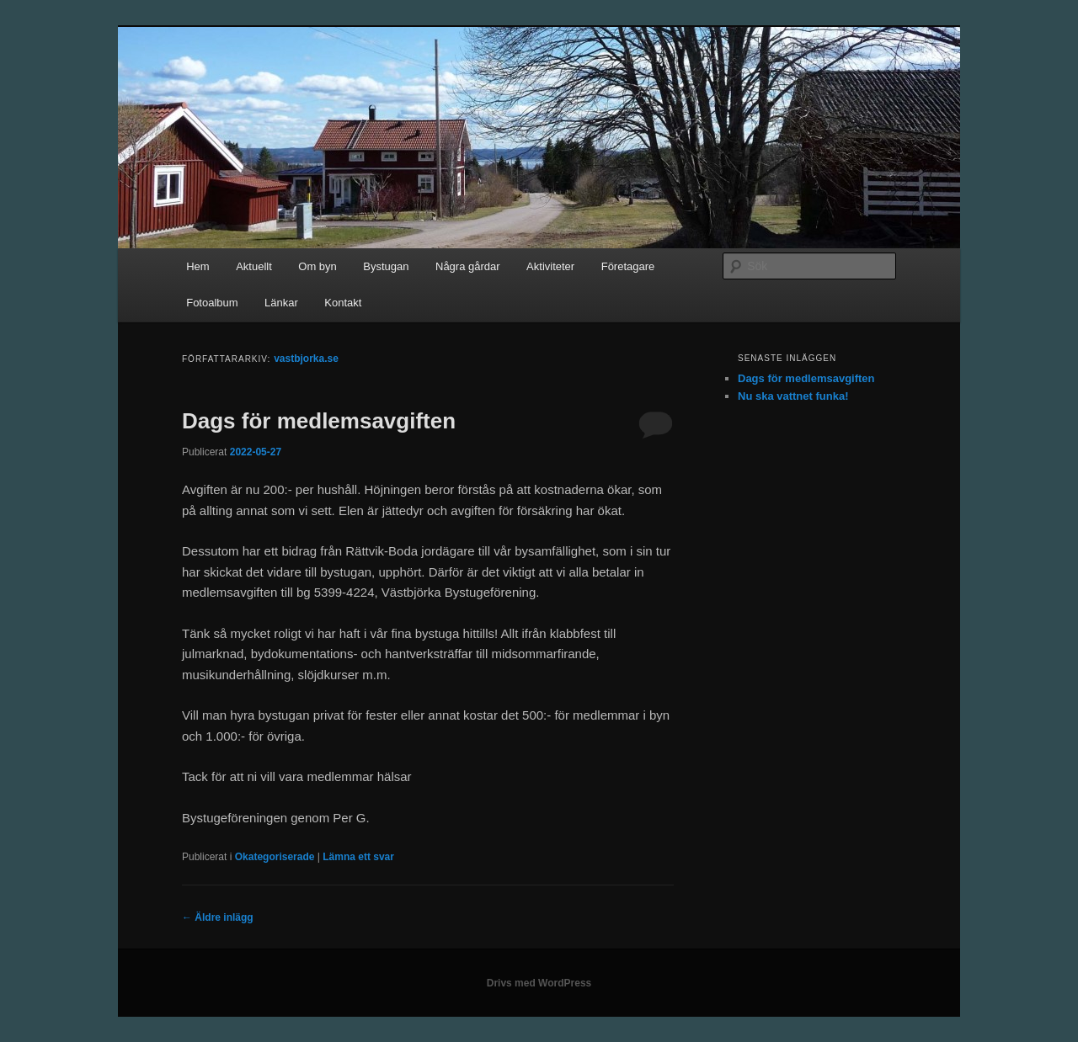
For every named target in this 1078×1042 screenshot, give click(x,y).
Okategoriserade (275, 857)
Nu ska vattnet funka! (793, 396)
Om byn (317, 266)
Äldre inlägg (217, 917)
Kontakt (342, 302)
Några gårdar (467, 266)
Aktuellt (254, 266)
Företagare (628, 266)
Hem (197, 266)
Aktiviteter (550, 266)
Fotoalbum (211, 302)
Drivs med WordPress (539, 983)
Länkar (281, 302)
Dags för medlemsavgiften (319, 420)
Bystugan (385, 266)
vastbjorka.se (306, 358)
